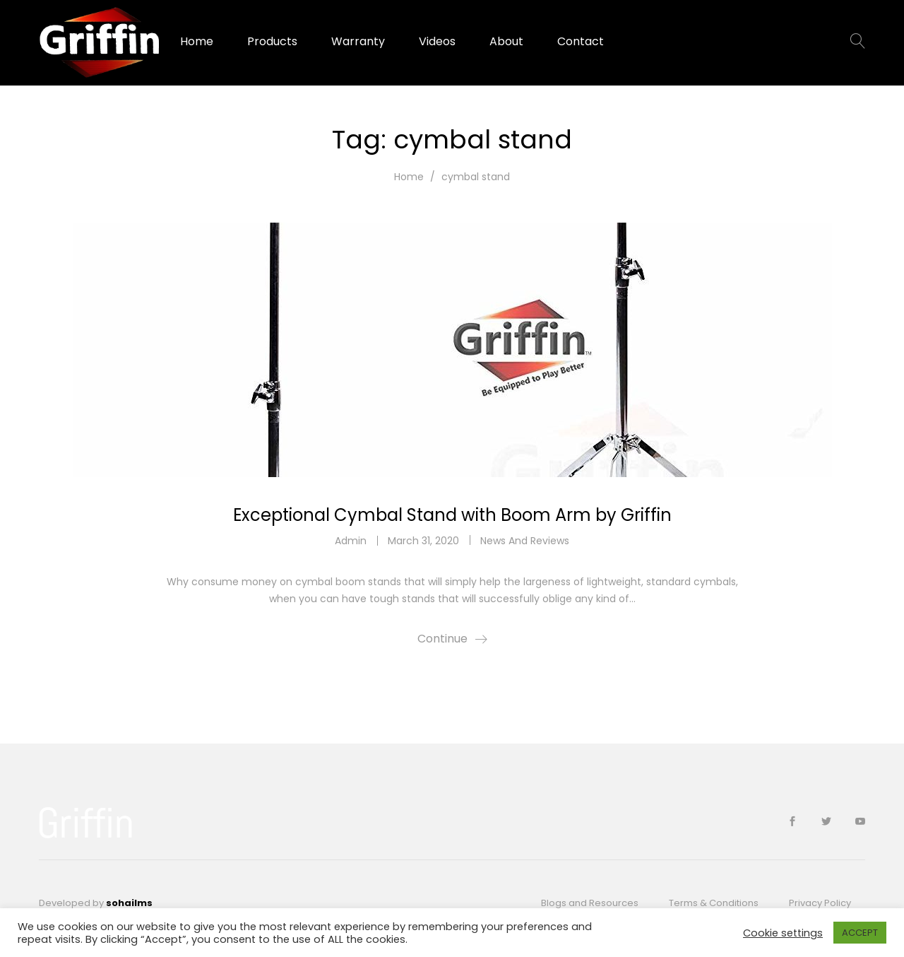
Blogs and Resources (589, 903)
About (506, 41)
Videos (437, 41)
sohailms (129, 903)
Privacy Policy (820, 903)
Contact (580, 41)
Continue (442, 638)
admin (351, 541)
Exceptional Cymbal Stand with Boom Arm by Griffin (452, 515)
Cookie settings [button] (783, 933)
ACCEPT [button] (860, 932)
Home (196, 41)
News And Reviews (524, 541)
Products (272, 41)
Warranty (358, 41)
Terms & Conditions (714, 903)
